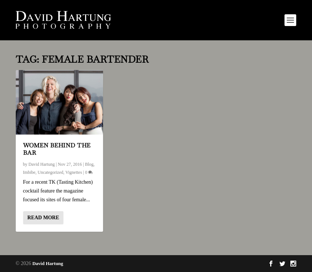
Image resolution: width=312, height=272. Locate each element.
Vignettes (73, 171)
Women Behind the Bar (57, 149)
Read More (43, 217)
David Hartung (42, 164)
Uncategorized (50, 171)
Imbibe (29, 171)
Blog (89, 164)
